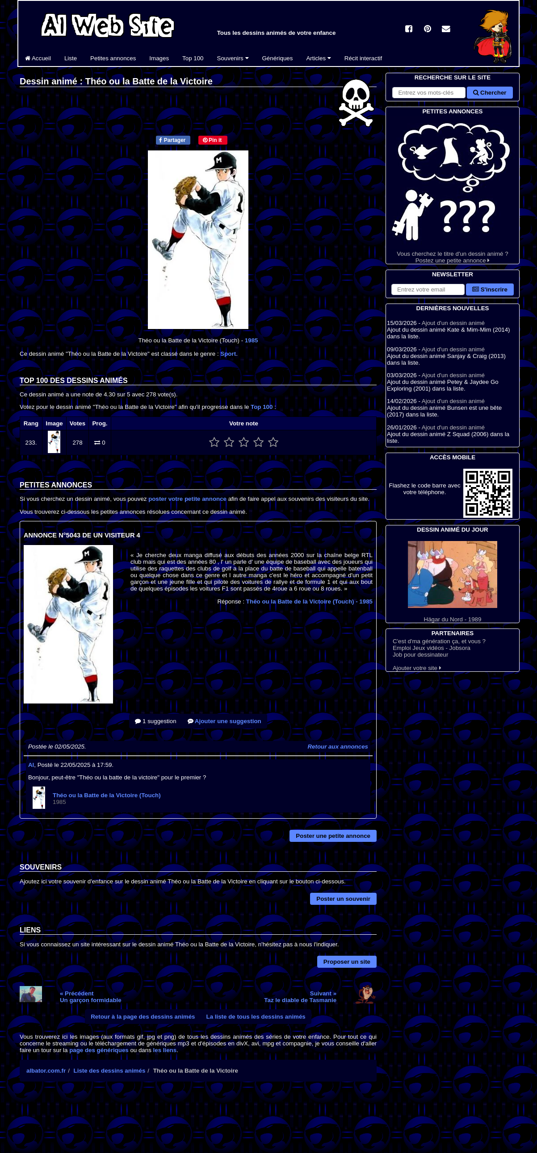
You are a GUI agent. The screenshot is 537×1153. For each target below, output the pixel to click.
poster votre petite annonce (187, 498)
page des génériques (99, 1050)
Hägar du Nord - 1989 (452, 582)
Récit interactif (363, 58)
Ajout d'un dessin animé (453, 323)
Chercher (489, 92)
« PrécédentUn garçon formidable (91, 996)
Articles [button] (318, 58)
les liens (165, 1050)
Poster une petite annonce (333, 835)
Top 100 (192, 58)
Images (159, 58)
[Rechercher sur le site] (429, 92)
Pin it (212, 140)
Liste (70, 58)
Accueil (38, 58)
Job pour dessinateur (420, 654)
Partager (172, 140)
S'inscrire (490, 289)
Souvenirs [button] (233, 58)
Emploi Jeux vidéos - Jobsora (431, 648)
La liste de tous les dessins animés (256, 1016)
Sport (228, 353)
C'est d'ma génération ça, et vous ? (439, 641)
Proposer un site (346, 961)
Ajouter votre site (417, 668)
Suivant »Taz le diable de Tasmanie (300, 996)
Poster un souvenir (343, 898)
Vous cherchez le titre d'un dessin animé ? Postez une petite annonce (452, 190)
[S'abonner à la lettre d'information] (428, 289)
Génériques (277, 58)
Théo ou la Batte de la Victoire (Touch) (309, 601)
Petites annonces (113, 58)
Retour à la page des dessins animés (143, 1016)
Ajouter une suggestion (224, 721)
